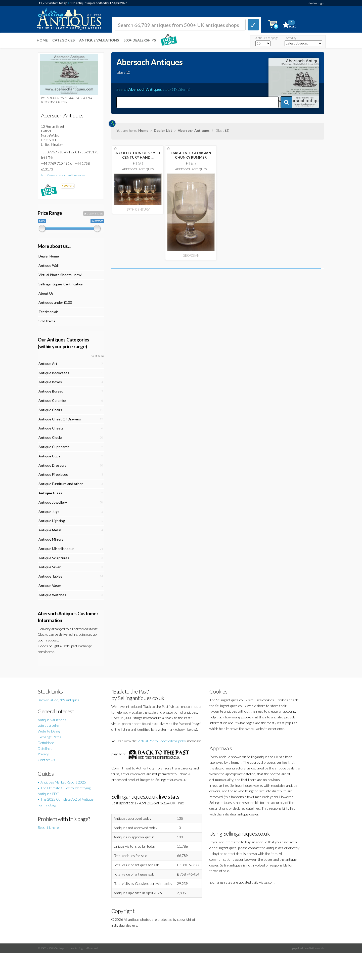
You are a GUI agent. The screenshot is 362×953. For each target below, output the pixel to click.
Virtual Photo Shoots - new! (60, 275)
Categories (63, 40)
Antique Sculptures (53, 558)
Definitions (46, 743)
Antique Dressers (52, 465)
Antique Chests (51, 428)
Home (42, 40)
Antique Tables (50, 576)
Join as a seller (49, 725)
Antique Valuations (99, 40)
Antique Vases (50, 585)
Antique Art (47, 363)
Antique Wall (48, 265)
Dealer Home (48, 256)
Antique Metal (49, 530)
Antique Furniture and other (60, 484)
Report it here (48, 827)
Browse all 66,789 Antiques (58, 700)
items (68, 186)
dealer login (316, 3)
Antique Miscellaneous (56, 548)
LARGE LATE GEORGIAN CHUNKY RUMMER (191, 155)
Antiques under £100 (55, 302)
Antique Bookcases (53, 373)
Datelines (45, 748)
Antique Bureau (50, 391)
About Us (46, 293)
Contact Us (46, 760)
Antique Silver (49, 567)
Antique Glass (50, 493)
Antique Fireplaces (53, 474)
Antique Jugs (48, 511)
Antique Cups (49, 456)
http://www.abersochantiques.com (63, 175)
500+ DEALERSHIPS (139, 40)
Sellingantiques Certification (60, 284)
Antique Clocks (50, 437)
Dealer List (163, 130)
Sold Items (46, 321)
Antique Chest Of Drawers (59, 419)
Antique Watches (52, 595)
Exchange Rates (49, 737)
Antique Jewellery (52, 502)
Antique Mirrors (50, 539)
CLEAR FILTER (93, 213)
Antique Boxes (50, 382)
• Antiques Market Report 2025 (62, 782)
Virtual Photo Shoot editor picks (162, 741)
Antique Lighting (51, 520)
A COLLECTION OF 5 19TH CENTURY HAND (137, 155)
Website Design (50, 731)
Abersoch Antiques (194, 130)
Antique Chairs (50, 410)
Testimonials (48, 312)
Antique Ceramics (52, 400)
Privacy (43, 754)
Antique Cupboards (53, 447)
